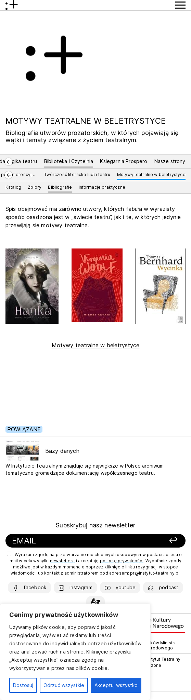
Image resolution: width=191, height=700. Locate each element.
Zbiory (34, 187)
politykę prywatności (121, 560)
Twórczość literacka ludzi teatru (77, 174)
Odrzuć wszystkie (63, 685)
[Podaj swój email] (69, 541)
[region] (75, 652)
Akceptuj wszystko (116, 685)
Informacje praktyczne (102, 187)
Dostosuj (23, 685)
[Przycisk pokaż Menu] (180, 5)
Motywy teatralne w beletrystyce (151, 174)
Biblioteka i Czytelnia (68, 161)
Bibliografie (60, 187)
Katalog (13, 187)
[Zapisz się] (154, 541)
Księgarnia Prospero (123, 161)
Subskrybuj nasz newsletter (95, 525)
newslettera (62, 560)
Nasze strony (170, 161)
